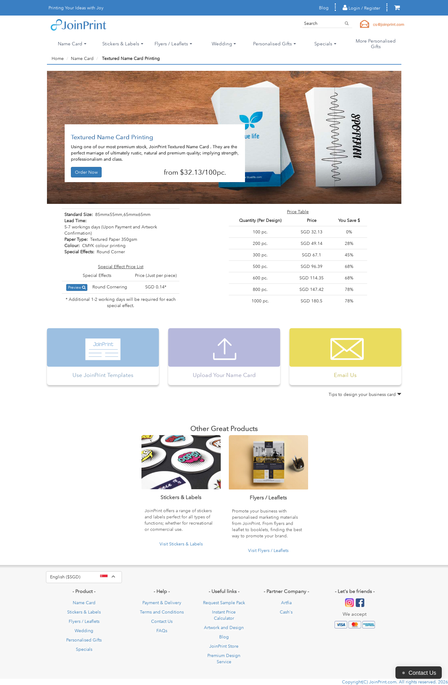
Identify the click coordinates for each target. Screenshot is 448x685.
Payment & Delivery (161, 602)
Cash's (286, 612)
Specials (84, 649)
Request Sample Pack (224, 602)
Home (58, 58)
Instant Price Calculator (224, 615)
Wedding (84, 630)
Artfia (286, 602)
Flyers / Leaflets (84, 621)
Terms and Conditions (162, 612)
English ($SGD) (86, 577)
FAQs (161, 630)
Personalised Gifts (84, 640)
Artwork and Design (224, 627)
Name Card (82, 58)
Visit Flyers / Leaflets (268, 550)
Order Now (86, 172)
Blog (324, 8)
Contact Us (162, 621)
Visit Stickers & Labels (181, 544)
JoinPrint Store (223, 646)
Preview (76, 287)
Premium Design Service (223, 658)
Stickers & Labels (84, 612)
